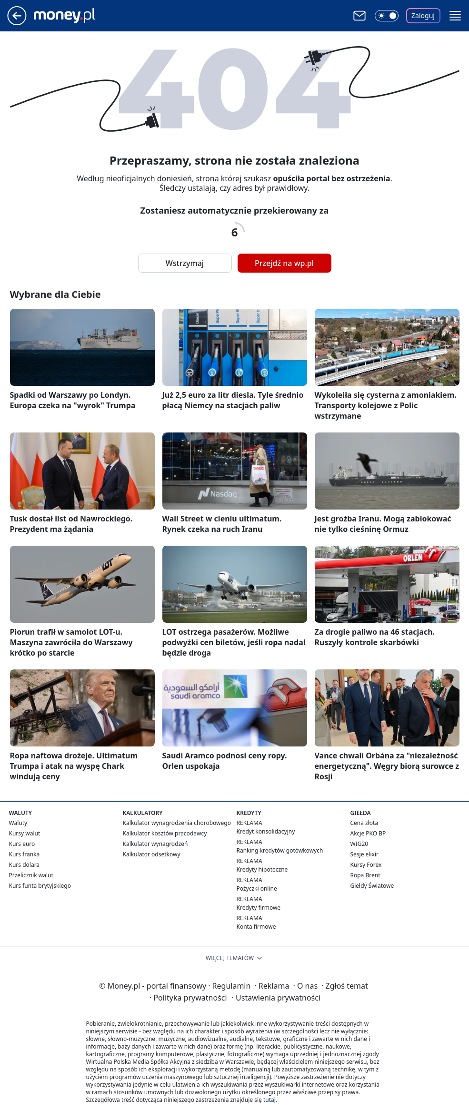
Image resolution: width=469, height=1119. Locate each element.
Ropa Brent (365, 875)
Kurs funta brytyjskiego (40, 886)
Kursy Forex (366, 865)
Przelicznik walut (31, 875)
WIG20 (359, 844)
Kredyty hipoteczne (262, 869)
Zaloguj (423, 15)
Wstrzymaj (185, 263)
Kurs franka (24, 854)
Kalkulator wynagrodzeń (155, 844)
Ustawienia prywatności (276, 997)
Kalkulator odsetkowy (151, 854)
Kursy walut (24, 833)
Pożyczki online (257, 888)
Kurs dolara (24, 865)
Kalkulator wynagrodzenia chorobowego (177, 823)
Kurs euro (22, 844)
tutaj (269, 1100)
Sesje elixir (364, 854)
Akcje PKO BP (368, 833)
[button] (455, 15)
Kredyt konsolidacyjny (266, 831)
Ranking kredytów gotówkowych (280, 850)
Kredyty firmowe (259, 907)
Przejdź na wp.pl (284, 263)
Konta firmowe (256, 927)
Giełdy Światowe (372, 886)
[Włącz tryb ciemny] (387, 15)
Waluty (18, 823)
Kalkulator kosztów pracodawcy (165, 833)
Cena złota (364, 823)
